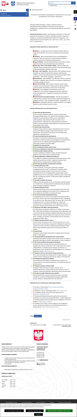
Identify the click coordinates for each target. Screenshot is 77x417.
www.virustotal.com (49, 251)
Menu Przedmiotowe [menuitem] (6, 24)
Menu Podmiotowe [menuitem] (6, 21)
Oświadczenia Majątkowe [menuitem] (7, 51)
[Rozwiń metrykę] (38, 316)
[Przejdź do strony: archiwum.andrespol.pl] (75, 22)
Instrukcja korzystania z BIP (65, 402)
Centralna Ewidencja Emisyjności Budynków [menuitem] (12, 73)
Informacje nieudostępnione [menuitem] (8, 54)
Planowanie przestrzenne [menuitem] (7, 65)
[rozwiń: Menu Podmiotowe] (28, 21)
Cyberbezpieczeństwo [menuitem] (6, 68)
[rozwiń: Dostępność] (28, 71)
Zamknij (38, 414)
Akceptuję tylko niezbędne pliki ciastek (59, 411)
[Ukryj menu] (27, 10)
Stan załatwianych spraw (11, 402)
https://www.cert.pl (62, 290)
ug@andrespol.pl (44, 360)
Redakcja (52, 402)
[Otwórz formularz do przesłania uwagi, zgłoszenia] (75, 25)
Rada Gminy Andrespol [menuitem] (7, 27)
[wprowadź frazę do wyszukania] (59, 3)
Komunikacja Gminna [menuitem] (6, 48)
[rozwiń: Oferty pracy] (28, 43)
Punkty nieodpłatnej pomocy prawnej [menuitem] (10, 79)
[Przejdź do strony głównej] (18, 4)
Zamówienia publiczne (27, 402)
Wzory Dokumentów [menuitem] (6, 56)
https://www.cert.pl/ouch (45, 301)
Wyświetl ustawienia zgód (34, 411)
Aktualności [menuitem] (4, 16)
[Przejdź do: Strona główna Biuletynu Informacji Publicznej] (30, 10)
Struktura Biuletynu (40, 402)
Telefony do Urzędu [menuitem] (6, 59)
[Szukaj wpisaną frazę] (73, 3)
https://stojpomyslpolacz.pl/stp (50, 307)
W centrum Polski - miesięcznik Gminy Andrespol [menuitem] (13, 76)
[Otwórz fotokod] (75, 29)
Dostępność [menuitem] (4, 71)
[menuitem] (14, 34)
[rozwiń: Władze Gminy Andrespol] (28, 30)
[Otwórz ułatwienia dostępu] (75, 12)
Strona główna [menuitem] (4, 13)
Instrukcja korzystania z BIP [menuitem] (8, 37)
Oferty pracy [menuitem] (4, 42)
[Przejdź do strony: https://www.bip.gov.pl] (75, 15)
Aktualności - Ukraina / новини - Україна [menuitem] (11, 18)
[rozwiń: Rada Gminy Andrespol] (28, 27)
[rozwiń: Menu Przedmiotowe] (28, 24)
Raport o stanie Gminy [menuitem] (6, 62)
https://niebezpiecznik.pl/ (42, 294)
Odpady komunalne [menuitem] (6, 45)
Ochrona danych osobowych (14, 411)
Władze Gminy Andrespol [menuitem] (7, 30)
